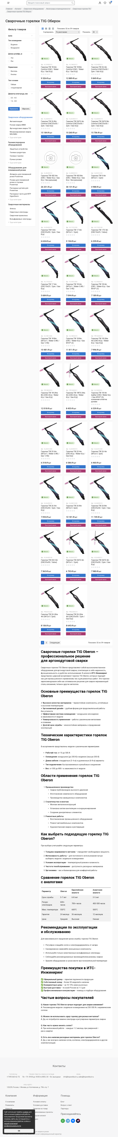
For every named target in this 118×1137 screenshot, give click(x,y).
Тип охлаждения (20, 40)
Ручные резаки (16, 159)
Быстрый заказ (50, 86)
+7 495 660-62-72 (13, 1077)
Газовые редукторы (18, 152)
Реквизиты (9, 1105)
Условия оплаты (39, 1102)
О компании (10, 1102)
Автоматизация (16, 121)
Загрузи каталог (39, 1116)
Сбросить (26, 109)
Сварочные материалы (19, 204)
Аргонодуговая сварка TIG (20, 128)
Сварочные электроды (19, 212)
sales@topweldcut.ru (86, 1077)
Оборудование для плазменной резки (17, 168)
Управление (20, 67)
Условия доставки (40, 1105)
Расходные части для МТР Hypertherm (20, 195)
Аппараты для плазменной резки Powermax (20, 175)
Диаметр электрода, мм (20, 94)
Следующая (55, 643)
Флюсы (13, 209)
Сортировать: (48, 32)
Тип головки (20, 80)
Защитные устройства (19, 149)
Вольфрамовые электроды (20, 219)
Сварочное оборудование (20, 117)
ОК (19, 1131)
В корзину (50, 82)
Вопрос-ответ (66, 1105)
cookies (25, 1112)
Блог (62, 1102)
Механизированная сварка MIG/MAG (20, 133)
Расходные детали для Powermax (19, 189)
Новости (8, 1109)
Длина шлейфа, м (20, 54)
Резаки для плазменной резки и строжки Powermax (19, 182)
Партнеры (65, 1109)
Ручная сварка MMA (18, 125)
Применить (14, 109)
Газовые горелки (16, 156)
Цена (20, 36)
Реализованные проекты (43, 1112)
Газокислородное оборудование (16, 143)
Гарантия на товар (40, 1109)
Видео (35, 1119)
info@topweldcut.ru (70, 1077)
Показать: (87, 32)
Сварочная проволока (19, 215)
